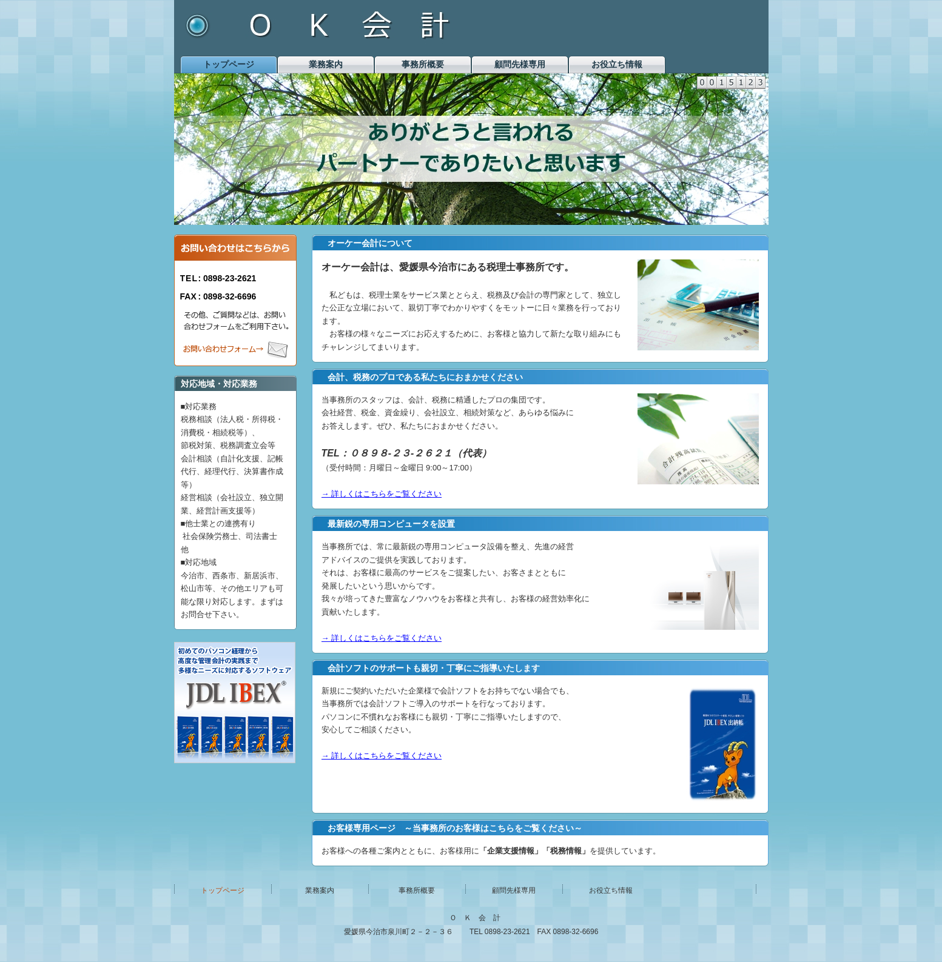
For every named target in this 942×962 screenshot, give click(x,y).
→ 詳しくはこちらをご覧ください (381, 493)
